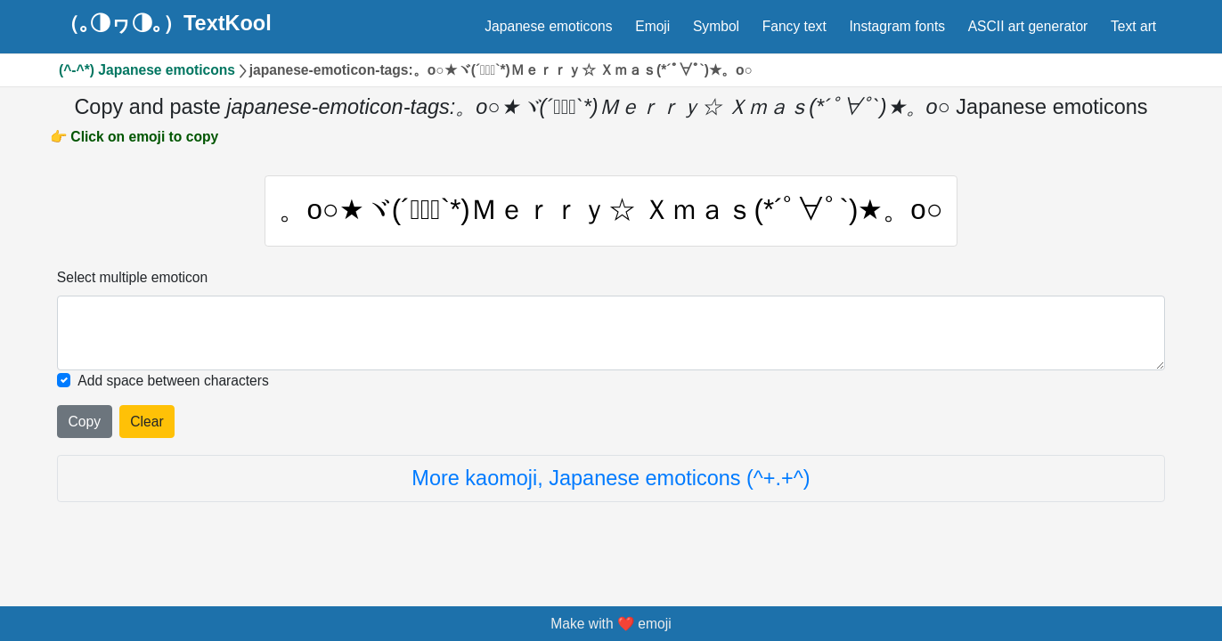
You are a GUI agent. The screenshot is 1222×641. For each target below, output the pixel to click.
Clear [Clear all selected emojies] (146, 421)
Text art (1133, 26)
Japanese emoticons (548, 26)
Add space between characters (173, 380)
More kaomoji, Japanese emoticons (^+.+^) (610, 478)
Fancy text (794, 26)
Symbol (716, 26)
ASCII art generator (1028, 26)
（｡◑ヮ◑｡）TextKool (165, 24)
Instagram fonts (897, 26)
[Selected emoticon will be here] (611, 333)
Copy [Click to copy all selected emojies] (85, 421)
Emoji (652, 26)
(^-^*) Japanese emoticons (147, 69)
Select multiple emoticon (132, 277)
